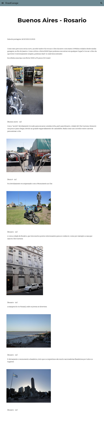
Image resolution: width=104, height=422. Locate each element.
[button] (2, 3)
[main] (52, 20)
